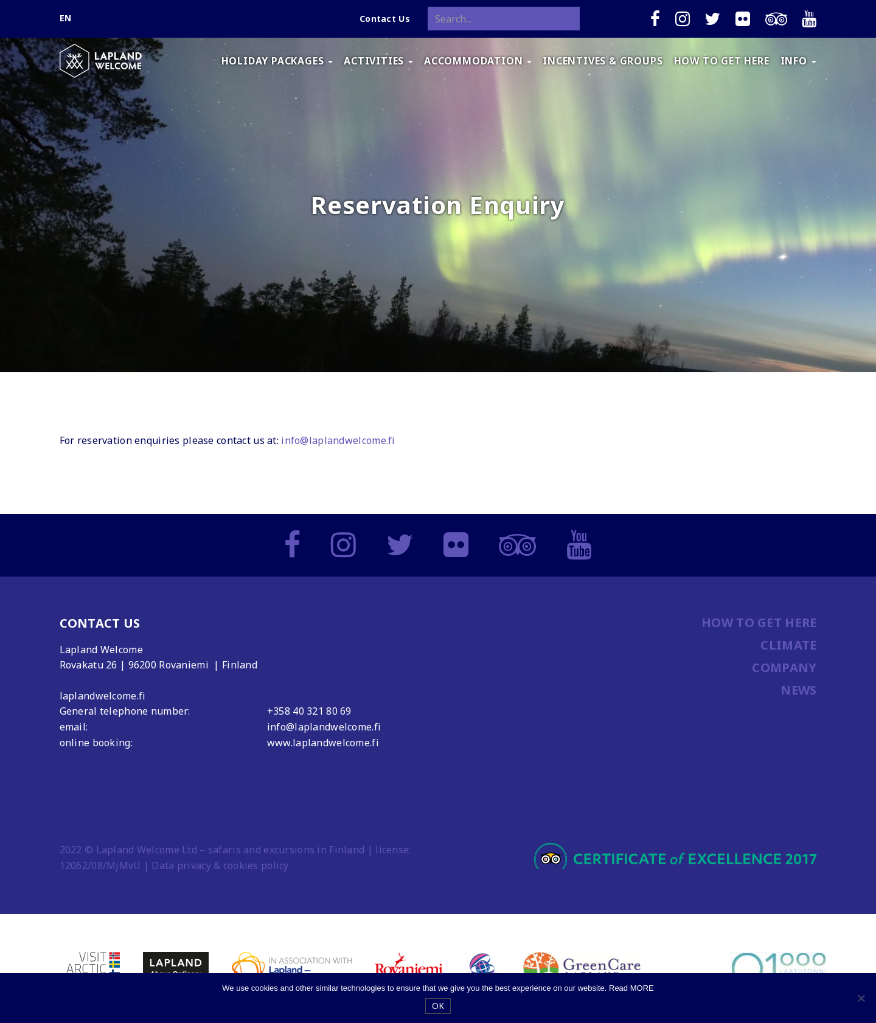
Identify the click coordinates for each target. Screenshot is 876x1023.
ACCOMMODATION (478, 61)
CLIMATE (788, 645)
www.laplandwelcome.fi (323, 742)
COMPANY (784, 667)
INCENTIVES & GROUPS (602, 61)
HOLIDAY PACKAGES (277, 61)
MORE (642, 988)
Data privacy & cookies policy (219, 865)
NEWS (798, 690)
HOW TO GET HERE (722, 61)
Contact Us (385, 18)
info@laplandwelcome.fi (338, 440)
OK (438, 1005)
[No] (861, 998)
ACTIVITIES (378, 61)
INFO (798, 61)
